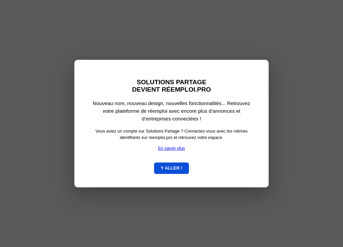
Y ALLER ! (171, 167)
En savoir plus (171, 148)
